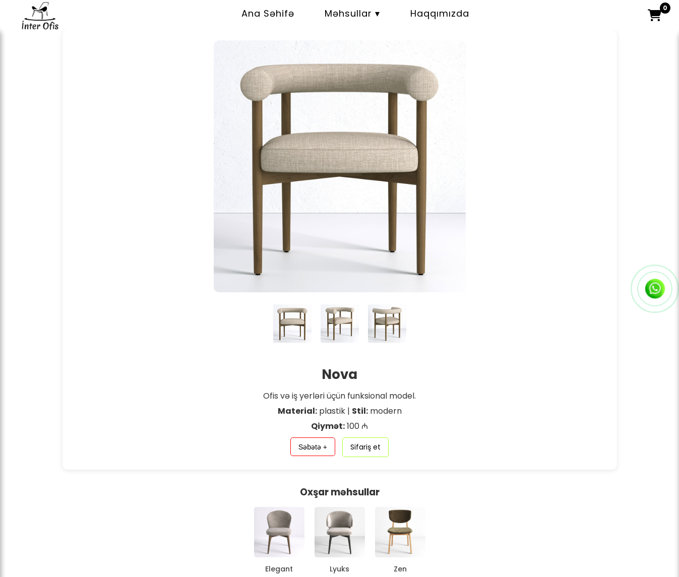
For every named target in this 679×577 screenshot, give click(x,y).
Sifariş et (365, 447)
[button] (654, 15)
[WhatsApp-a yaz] (655, 289)
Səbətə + (312, 447)
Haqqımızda (439, 13)
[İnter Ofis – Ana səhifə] (40, 26)
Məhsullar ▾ (352, 13)
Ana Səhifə (267, 13)
